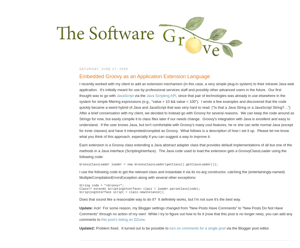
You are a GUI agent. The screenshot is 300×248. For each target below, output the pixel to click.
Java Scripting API (161, 96)
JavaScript (125, 96)
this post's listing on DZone (123, 222)
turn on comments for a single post (197, 230)
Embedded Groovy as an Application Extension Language (144, 76)
